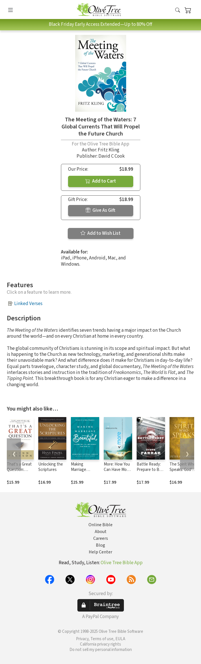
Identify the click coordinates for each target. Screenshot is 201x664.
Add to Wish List (100, 233)
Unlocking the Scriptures (50, 467)
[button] (177, 11)
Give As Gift (100, 210)
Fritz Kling (108, 150)
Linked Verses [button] (28, 303)
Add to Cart (100, 181)
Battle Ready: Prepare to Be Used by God (149, 469)
